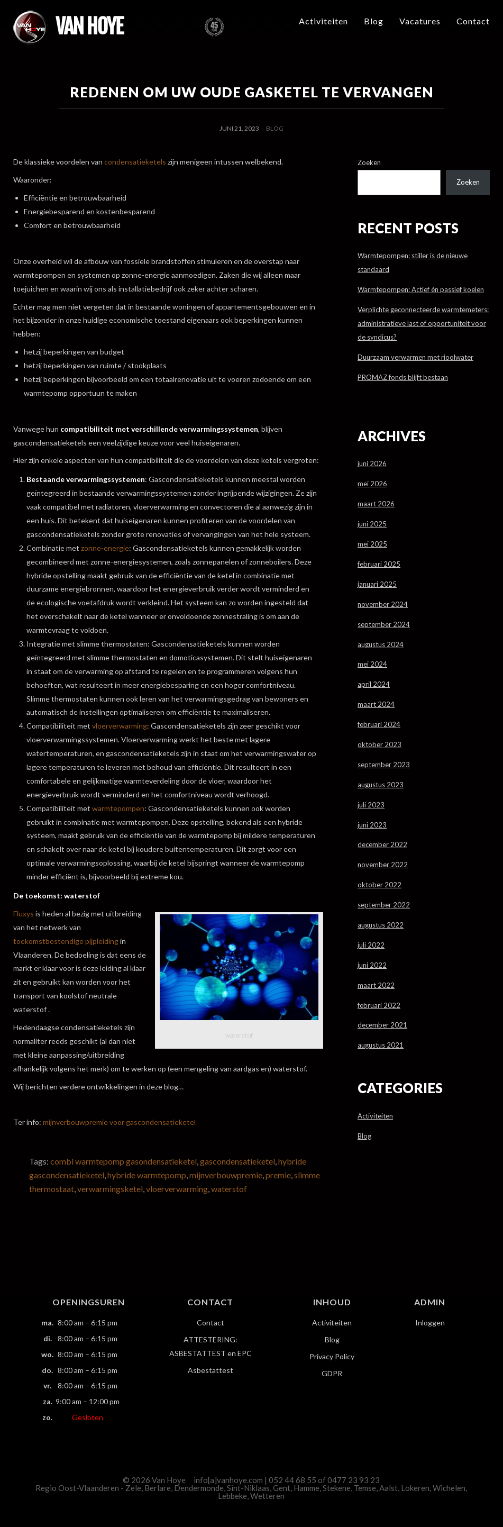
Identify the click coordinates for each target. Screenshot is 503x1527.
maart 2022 (376, 985)
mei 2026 (372, 483)
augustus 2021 (381, 1045)
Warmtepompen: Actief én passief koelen (421, 289)
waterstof (229, 1189)
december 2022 (382, 844)
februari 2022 (379, 1005)
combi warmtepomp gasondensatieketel (123, 1161)
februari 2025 (379, 564)
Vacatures (420, 21)
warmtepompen (118, 808)
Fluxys (23, 913)
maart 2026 (376, 503)
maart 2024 (376, 704)
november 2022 (383, 864)
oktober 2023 (379, 744)
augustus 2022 (381, 925)
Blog (373, 21)
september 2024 (384, 624)
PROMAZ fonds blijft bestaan (403, 377)
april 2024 (374, 684)
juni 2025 (372, 524)
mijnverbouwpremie (225, 1175)
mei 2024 (372, 664)
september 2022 (384, 905)
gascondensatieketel (237, 1161)
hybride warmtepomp (146, 1175)
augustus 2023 (381, 784)
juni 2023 (372, 825)
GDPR (332, 1373)
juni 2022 (372, 965)
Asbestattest (210, 1370)
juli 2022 (371, 945)
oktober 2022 (379, 884)
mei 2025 (372, 544)
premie (278, 1175)
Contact (473, 21)
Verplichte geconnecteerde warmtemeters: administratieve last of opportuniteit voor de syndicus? (423, 323)
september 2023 (384, 764)
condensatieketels (135, 161)
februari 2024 (379, 724)
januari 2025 (377, 584)
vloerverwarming (119, 725)
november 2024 (383, 604)
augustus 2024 (381, 644)
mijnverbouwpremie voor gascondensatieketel (119, 1121)
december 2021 (382, 1025)
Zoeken (369, 162)
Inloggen (430, 1322)
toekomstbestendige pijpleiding (65, 941)
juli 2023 (371, 805)
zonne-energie (105, 547)
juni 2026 (372, 463)
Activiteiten (323, 21)
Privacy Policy (331, 1356)
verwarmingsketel (110, 1189)
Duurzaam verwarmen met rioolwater (415, 357)
